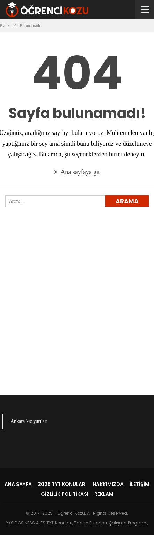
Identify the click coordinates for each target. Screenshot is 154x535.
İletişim (139, 484)
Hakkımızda (108, 484)
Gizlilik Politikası (64, 494)
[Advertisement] (77, 312)
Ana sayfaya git (77, 172)
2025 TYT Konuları (62, 484)
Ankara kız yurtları (29, 421)
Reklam (103, 494)
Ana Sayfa (18, 484)
